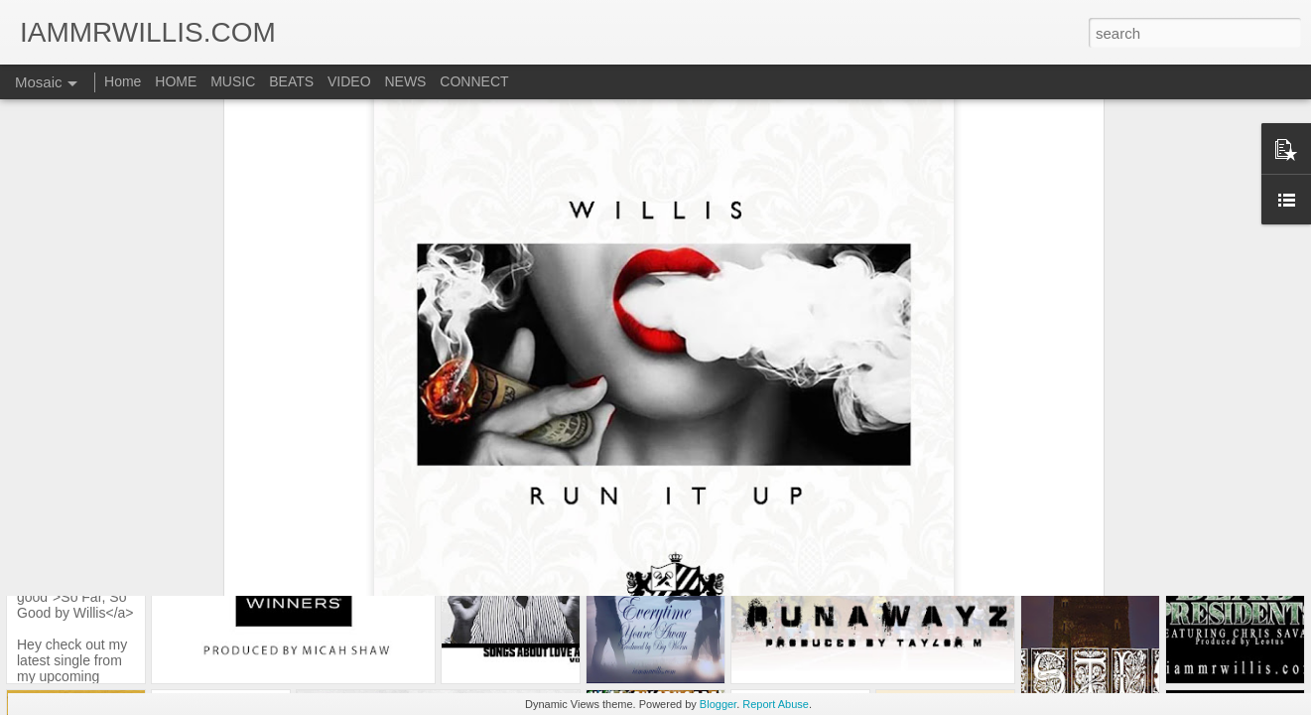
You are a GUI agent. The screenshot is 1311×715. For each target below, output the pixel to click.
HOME (176, 81)
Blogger (718, 704)
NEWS (405, 81)
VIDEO (349, 81)
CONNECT (474, 81)
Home (122, 81)
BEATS (291, 81)
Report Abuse (775, 704)
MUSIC (232, 81)
